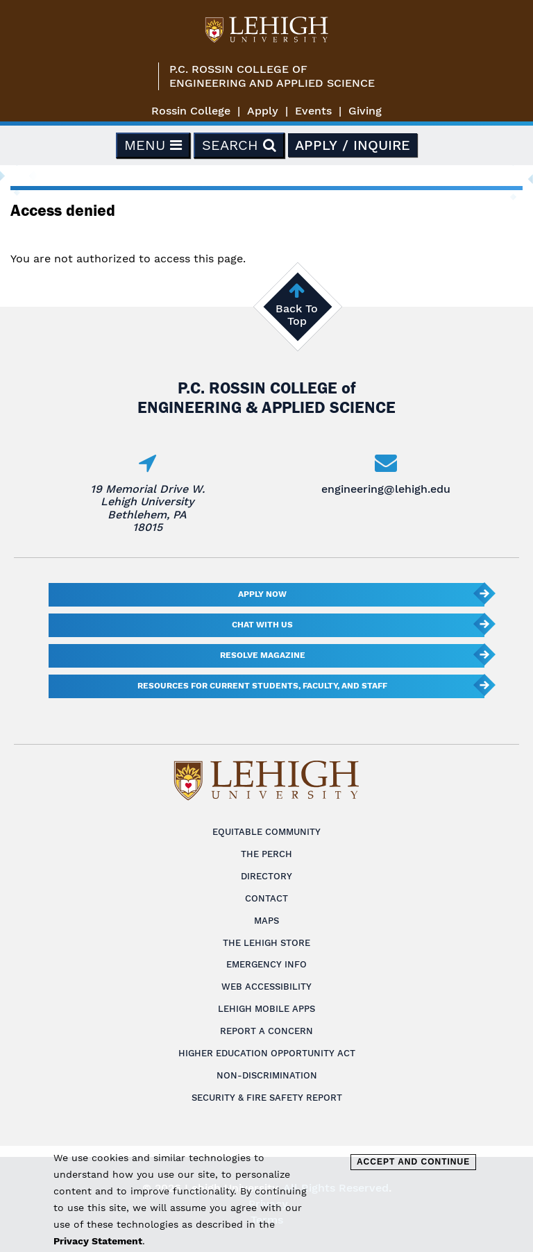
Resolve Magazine (262, 655)
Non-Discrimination (267, 1075)
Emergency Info (266, 964)
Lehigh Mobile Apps (266, 1009)
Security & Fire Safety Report (267, 1097)
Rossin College (190, 110)
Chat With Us (262, 624)
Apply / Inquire (352, 145)
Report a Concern (266, 1031)
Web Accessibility (266, 986)
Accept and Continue (413, 1162)
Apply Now (262, 594)
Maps (266, 920)
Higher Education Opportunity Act (266, 1053)
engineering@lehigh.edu (385, 489)
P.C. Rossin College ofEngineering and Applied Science (272, 76)
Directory (266, 876)
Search (239, 145)
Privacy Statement (97, 1240)
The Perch (266, 854)
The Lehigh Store (266, 943)
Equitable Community (266, 832)
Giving (365, 110)
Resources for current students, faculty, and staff (262, 686)
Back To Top (297, 315)
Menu (153, 145)
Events (313, 110)
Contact (266, 898)
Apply (262, 110)
